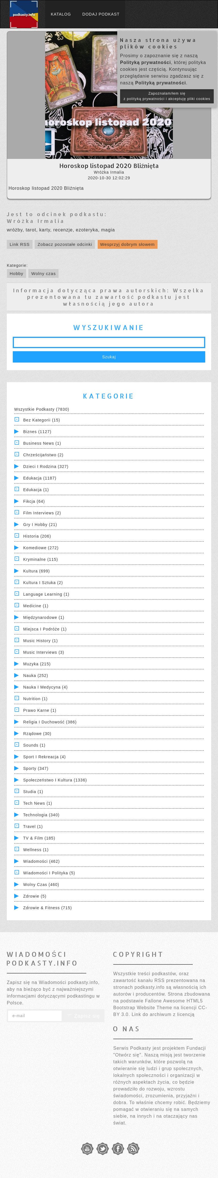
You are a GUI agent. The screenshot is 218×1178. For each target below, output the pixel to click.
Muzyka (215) (37, 664)
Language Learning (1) (46, 594)
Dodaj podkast (101, 14)
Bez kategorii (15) (41, 420)
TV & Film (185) (39, 838)
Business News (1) (42, 443)
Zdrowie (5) (35, 896)
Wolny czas (43, 273)
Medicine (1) (36, 606)
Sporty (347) (36, 768)
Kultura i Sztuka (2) (43, 582)
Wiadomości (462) (41, 861)
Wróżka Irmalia (36, 221)
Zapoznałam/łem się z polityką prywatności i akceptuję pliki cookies (166, 96)
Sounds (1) (34, 745)
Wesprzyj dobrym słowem (127, 244)
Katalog (61, 14)
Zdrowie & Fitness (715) (47, 908)
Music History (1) (40, 640)
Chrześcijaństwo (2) (43, 455)
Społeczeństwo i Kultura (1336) (55, 780)
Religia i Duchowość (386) (50, 722)
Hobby (16, 273)
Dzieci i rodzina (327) (46, 466)
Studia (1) (33, 791)
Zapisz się (83, 1016)
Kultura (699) (36, 571)
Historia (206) (37, 536)
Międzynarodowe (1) (43, 617)
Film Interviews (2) (42, 513)
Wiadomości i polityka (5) (49, 873)
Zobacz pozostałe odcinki (64, 244)
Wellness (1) (36, 849)
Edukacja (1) (36, 489)
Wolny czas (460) (41, 884)
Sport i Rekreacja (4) (44, 757)
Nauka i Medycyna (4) (45, 687)
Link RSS (20, 244)
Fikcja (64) (34, 501)
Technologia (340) (41, 815)
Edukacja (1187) (39, 478)
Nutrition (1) (35, 698)
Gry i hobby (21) (40, 524)
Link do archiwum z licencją (163, 1014)
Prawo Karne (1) (39, 710)
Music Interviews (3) (43, 652)
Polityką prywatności (145, 62)
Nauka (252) (35, 675)
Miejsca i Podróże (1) (45, 629)
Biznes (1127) (37, 431)
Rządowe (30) (37, 733)
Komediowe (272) (41, 548)
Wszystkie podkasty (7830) (41, 409)
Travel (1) (33, 826)
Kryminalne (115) (40, 559)
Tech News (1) (37, 803)
